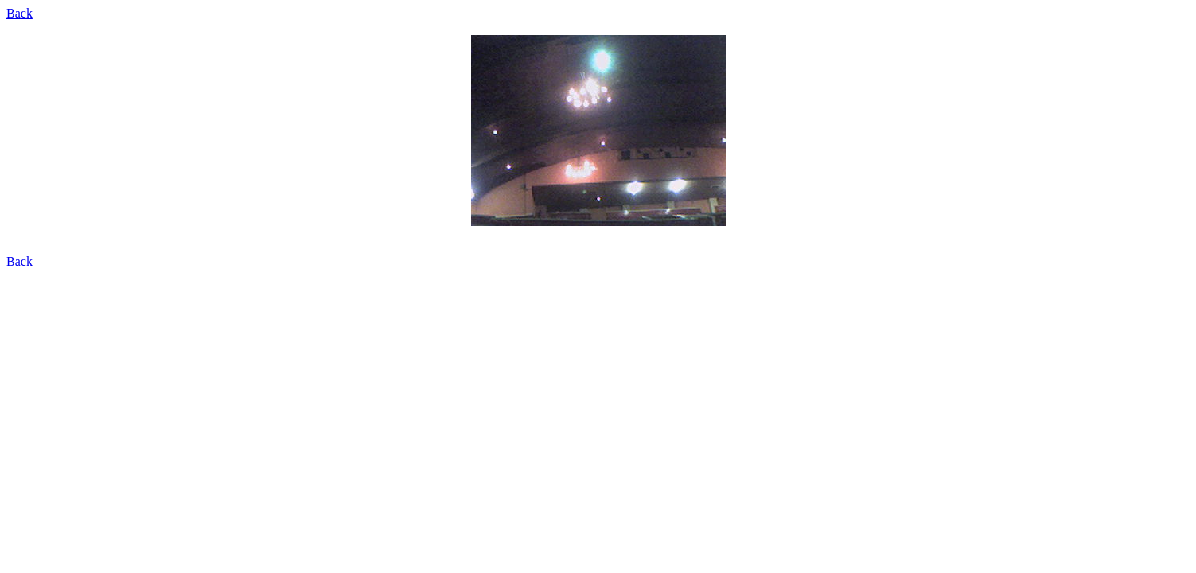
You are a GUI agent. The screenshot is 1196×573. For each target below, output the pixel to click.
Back (19, 13)
